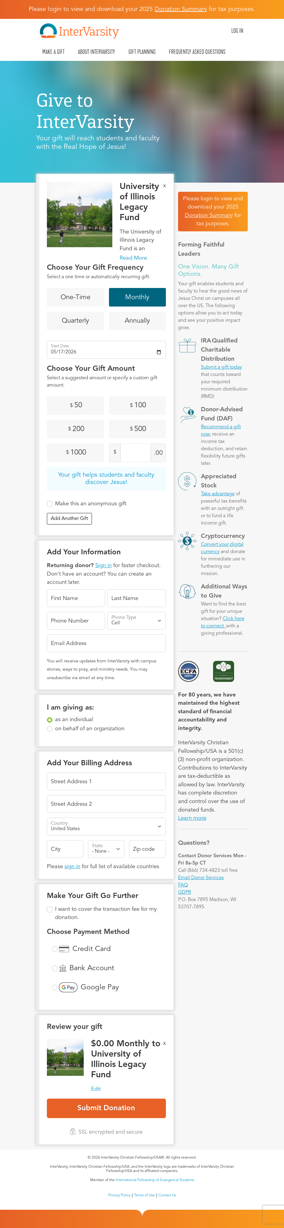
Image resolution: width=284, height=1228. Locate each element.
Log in (237, 30)
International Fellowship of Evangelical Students (155, 1180)
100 (138, 406)
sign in (72, 866)
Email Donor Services (201, 877)
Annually (137, 321)
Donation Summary (209, 215)
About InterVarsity (96, 51)
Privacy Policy (119, 1195)
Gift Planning (142, 51)
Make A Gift (53, 51)
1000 (76, 453)
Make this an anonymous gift (90, 504)
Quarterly (75, 321)
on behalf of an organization (89, 729)
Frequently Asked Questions (197, 51)
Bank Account (91, 968)
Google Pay (100, 987)
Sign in (103, 565)
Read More (133, 258)
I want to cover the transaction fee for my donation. (106, 914)
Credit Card (91, 949)
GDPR (184, 892)
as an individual (74, 719)
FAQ (183, 885)
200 (76, 429)
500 (138, 429)
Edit (96, 1089)
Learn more (192, 818)
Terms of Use (144, 1195)
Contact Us (167, 1195)
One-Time (75, 297)
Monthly (137, 297)
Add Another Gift (69, 518)
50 (76, 406)
